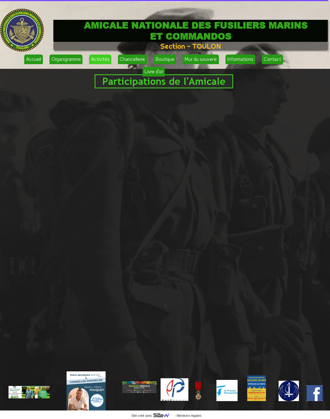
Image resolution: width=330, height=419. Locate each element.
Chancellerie (132, 59)
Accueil (33, 59)
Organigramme (66, 59)
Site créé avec (152, 416)
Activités (100, 59)
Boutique (164, 59)
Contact (272, 59)
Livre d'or (153, 72)
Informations (240, 59)
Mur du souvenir (201, 59)
